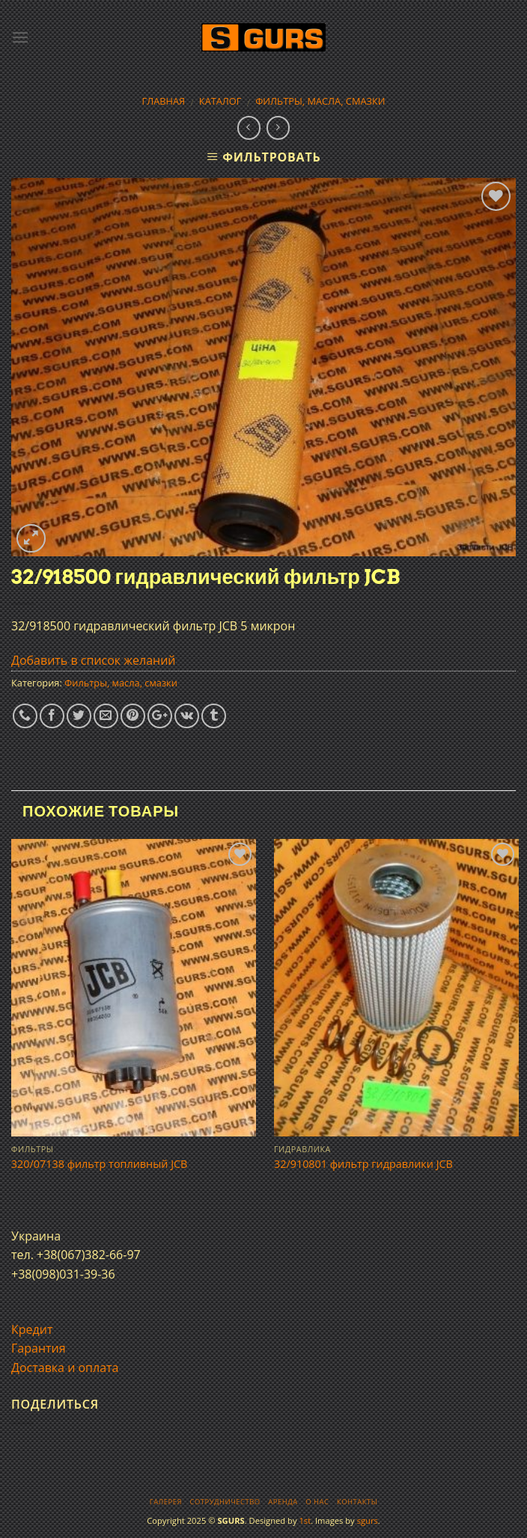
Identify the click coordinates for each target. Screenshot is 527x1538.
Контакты (357, 1502)
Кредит (31, 1329)
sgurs (367, 1520)
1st (305, 1520)
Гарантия (38, 1348)
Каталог (220, 101)
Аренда (282, 1502)
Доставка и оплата (65, 1367)
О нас (317, 1502)
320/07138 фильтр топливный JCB (99, 1164)
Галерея (166, 1502)
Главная (164, 101)
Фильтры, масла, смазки (320, 101)
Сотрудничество (225, 1502)
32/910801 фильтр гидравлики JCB (363, 1164)
